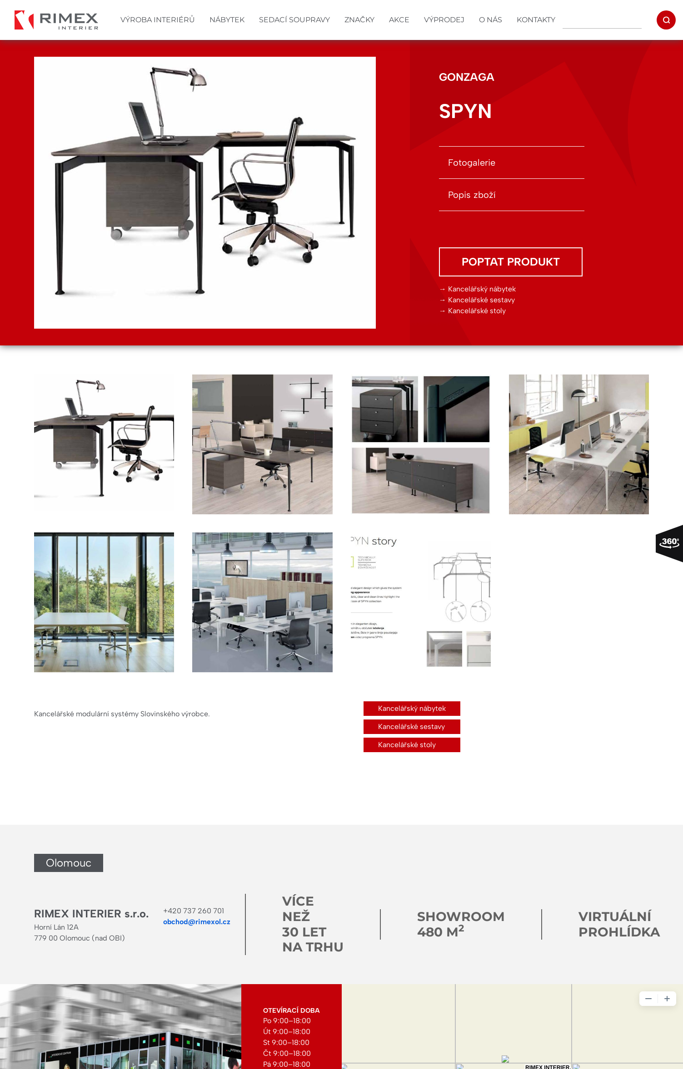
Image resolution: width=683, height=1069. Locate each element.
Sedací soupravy (294, 19)
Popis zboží (472, 194)
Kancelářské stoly (477, 310)
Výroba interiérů (157, 19)
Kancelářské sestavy (481, 300)
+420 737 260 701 (193, 910)
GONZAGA (466, 77)
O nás (490, 19)
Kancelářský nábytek (482, 289)
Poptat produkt (511, 261)
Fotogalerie (471, 162)
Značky (359, 19)
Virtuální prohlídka (619, 924)
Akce (399, 19)
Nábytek (226, 19)
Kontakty (536, 19)
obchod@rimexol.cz (196, 921)
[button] (104, 444)
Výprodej (444, 19)
